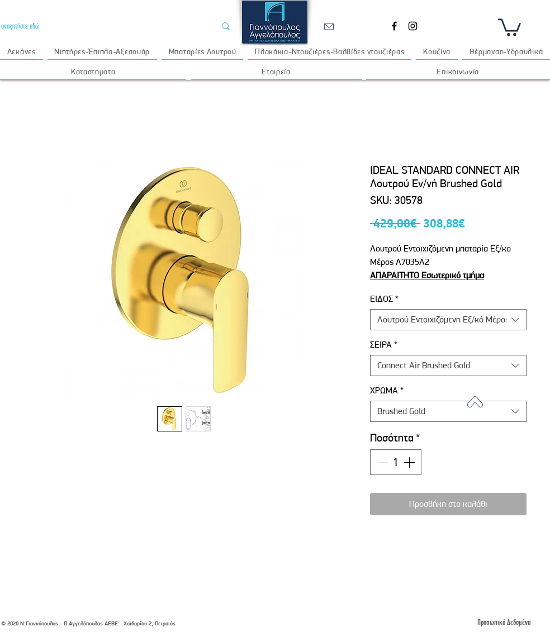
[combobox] (448, 319)
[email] (329, 26)
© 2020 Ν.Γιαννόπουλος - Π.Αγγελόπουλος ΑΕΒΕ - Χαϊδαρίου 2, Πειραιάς (88, 623)
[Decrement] (381, 462)
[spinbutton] (396, 462)
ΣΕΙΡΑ (383, 344)
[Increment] (410, 462)
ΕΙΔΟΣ (384, 298)
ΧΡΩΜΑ (387, 390)
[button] (509, 26)
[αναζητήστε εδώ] (99, 26)
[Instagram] (413, 26)
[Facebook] (394, 26)
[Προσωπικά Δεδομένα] (503, 622)
